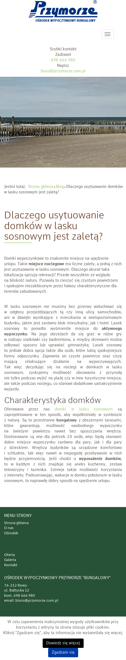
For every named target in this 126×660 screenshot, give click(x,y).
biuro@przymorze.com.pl (63, 71)
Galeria (10, 560)
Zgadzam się (63, 652)
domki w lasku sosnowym (84, 409)
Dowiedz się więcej (63, 643)
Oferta (9, 555)
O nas (8, 528)
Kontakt (10, 565)
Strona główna (16, 523)
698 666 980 (63, 60)
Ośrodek (11, 533)
